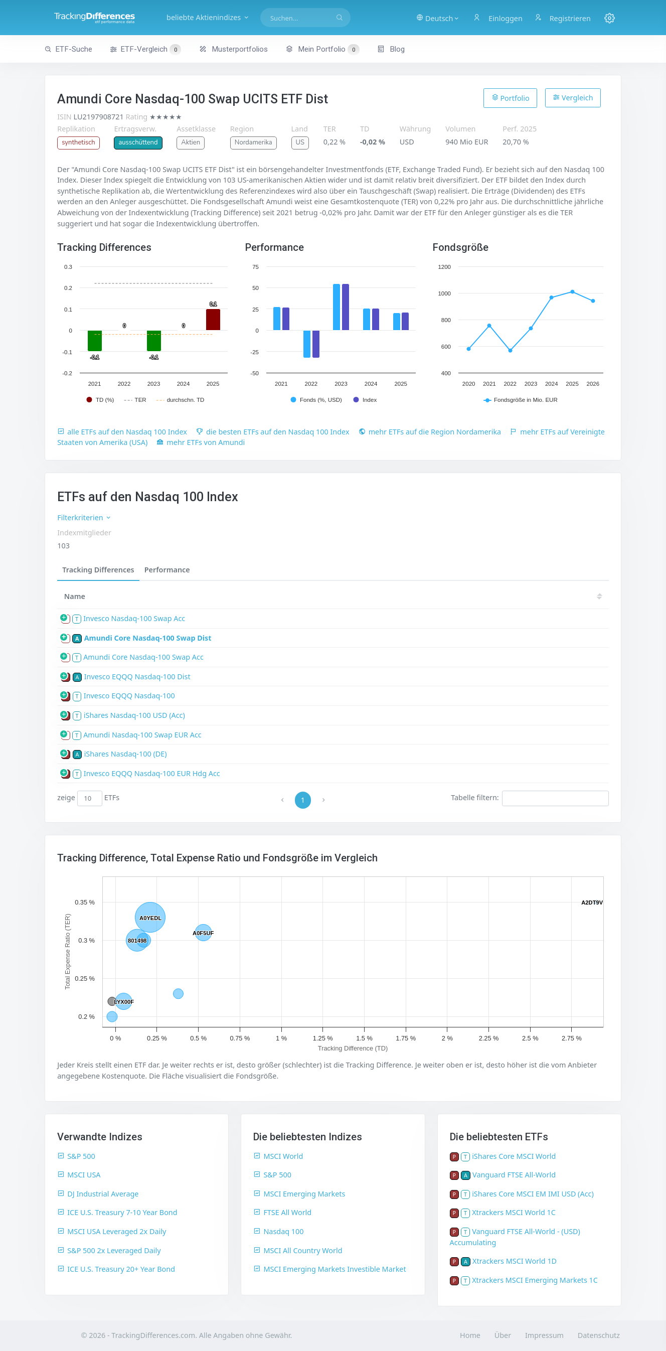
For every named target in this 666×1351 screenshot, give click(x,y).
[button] (437, 17)
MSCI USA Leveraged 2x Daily (111, 1231)
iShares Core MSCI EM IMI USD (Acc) (533, 1193)
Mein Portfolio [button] (322, 49)
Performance (167, 569)
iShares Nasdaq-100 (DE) (125, 754)
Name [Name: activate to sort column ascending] (74, 596)
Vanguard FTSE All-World (514, 1174)
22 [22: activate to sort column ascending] (409, 596)
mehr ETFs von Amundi (200, 442)
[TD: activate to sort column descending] (291, 596)
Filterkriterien (84, 517)
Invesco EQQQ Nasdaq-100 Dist (137, 676)
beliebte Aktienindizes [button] (211, 17)
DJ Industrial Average (97, 1193)
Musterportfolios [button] (233, 49)
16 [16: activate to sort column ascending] (589, 596)
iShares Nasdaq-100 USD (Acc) (134, 715)
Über (502, 1335)
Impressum (544, 1335)
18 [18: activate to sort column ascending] (529, 596)
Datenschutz (599, 1335)
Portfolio (510, 97)
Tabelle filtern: (530, 798)
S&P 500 (76, 1156)
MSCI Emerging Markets (299, 1193)
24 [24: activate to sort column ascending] (349, 596)
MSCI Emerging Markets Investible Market (329, 1269)
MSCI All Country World (297, 1250)
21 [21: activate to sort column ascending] (439, 596)
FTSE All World (282, 1212)
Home (470, 1335)
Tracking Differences (98, 569)
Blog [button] (391, 49)
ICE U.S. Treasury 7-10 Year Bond (117, 1212)
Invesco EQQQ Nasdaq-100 (129, 695)
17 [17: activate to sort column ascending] (559, 596)
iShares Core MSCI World (514, 1156)
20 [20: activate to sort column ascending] (469, 596)
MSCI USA (78, 1174)
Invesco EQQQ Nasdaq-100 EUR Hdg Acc (152, 773)
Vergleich (573, 97)
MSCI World (278, 1156)
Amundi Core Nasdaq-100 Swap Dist (148, 638)
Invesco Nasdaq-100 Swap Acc (134, 618)
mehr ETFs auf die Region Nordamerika (430, 431)
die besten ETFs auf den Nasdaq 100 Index (273, 431)
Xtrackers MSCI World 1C (514, 1212)
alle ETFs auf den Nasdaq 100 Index (122, 431)
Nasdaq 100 (278, 1231)
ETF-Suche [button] (68, 49)
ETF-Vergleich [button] (145, 49)
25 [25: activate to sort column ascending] (318, 596)
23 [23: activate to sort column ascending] (379, 596)
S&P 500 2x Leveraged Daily (108, 1250)
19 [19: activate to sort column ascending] (499, 596)
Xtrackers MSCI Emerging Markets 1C (535, 1280)
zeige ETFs (88, 798)
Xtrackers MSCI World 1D (514, 1261)
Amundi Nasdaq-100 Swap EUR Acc (142, 734)
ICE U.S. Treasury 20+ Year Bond (116, 1269)
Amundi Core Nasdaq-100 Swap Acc (143, 657)
